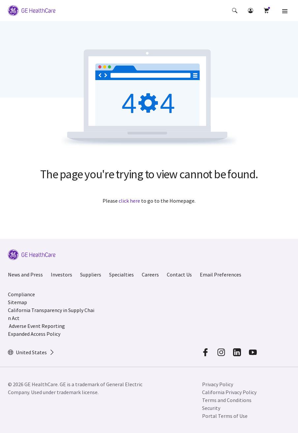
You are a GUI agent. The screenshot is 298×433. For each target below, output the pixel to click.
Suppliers (90, 274)
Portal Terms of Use (225, 416)
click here (129, 200)
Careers (150, 274)
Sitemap (17, 302)
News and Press (25, 274)
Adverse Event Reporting (37, 326)
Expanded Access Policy (34, 334)
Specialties (121, 274)
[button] (235, 10)
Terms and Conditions (227, 400)
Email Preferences (220, 274)
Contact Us (179, 274)
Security (211, 408)
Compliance (21, 294)
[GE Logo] (31, 10)
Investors (61, 274)
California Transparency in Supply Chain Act (51, 314)
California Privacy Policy (229, 392)
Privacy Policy (217, 384)
